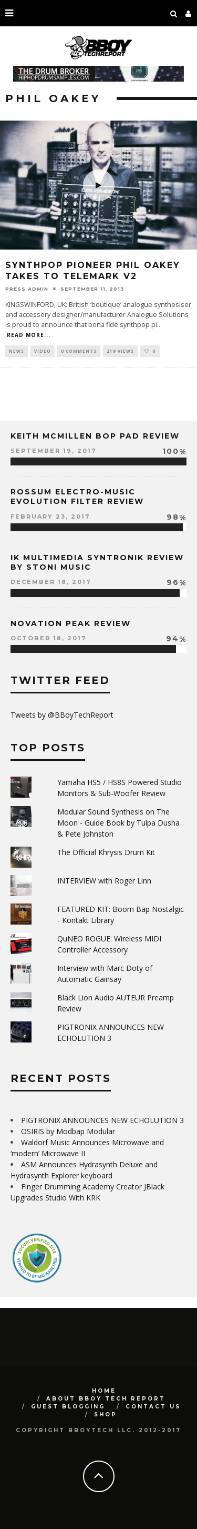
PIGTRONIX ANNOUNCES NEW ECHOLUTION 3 (102, 1120)
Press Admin (26, 289)
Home (104, 1390)
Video (42, 351)
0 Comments (79, 351)
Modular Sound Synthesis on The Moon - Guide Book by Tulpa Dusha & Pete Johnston (118, 823)
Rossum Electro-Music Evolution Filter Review (77, 496)
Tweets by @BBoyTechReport (62, 715)
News (16, 351)
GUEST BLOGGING (68, 1406)
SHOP (105, 1414)
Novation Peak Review (71, 623)
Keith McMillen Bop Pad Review (95, 436)
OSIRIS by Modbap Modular (68, 1131)
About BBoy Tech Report (105, 1398)
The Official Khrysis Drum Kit (106, 852)
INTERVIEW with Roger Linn (104, 881)
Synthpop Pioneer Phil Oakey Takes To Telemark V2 (92, 270)
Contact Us (153, 1406)
